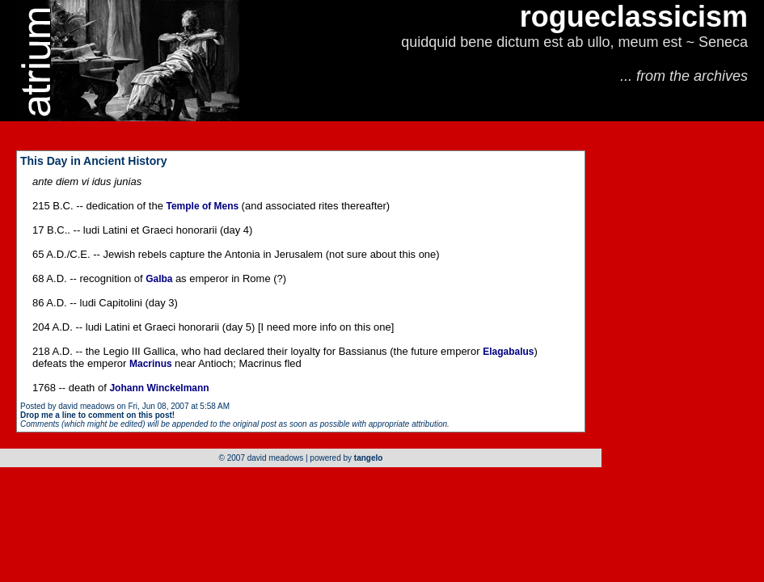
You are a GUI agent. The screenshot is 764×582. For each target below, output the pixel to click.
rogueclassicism (634, 16)
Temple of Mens (203, 206)
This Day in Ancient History (93, 160)
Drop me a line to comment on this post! (97, 415)
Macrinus (152, 363)
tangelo (368, 457)
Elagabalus (508, 351)
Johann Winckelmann (159, 388)
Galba (160, 279)
